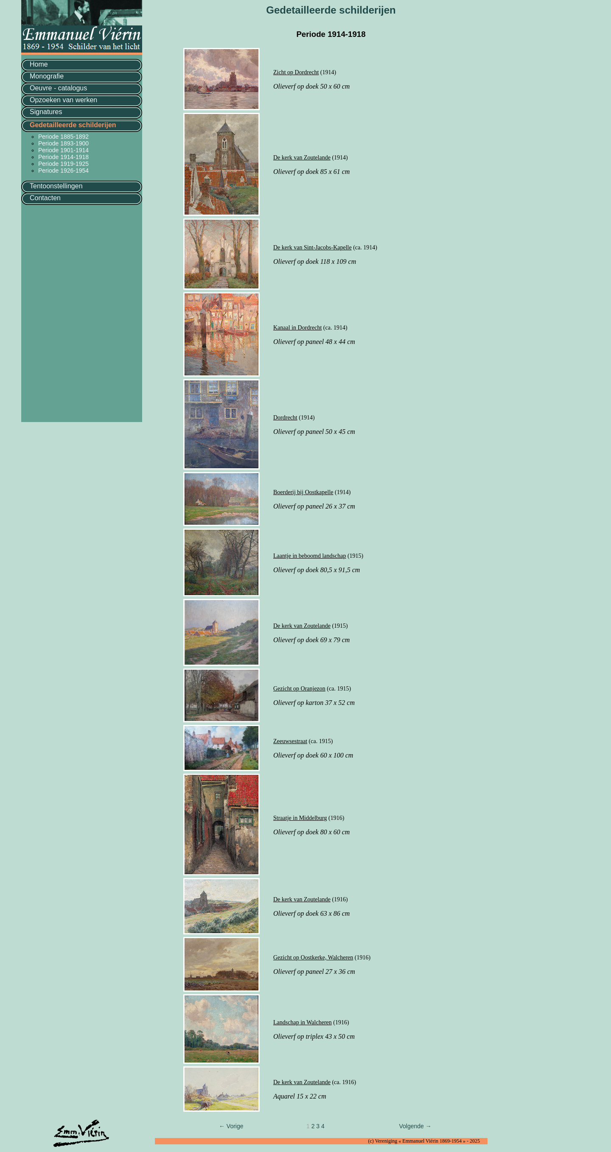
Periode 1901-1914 (63, 150)
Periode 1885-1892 (63, 136)
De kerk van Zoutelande (302, 157)
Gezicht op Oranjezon (299, 688)
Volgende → (415, 1126)
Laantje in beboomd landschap (309, 556)
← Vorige (231, 1126)
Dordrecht (285, 417)
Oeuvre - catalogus (58, 88)
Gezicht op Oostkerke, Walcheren (313, 957)
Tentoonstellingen (56, 186)
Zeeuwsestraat (290, 741)
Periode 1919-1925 (63, 163)
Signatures (46, 111)
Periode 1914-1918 (63, 157)
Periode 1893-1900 (63, 143)
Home (39, 64)
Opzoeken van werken (63, 99)
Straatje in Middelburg (300, 818)
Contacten (45, 197)
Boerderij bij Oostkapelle (303, 492)
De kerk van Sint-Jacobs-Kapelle (312, 247)
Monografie (47, 76)
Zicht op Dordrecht (296, 72)
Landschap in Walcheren (302, 1022)
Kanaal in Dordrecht (297, 327)
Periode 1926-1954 (63, 170)
